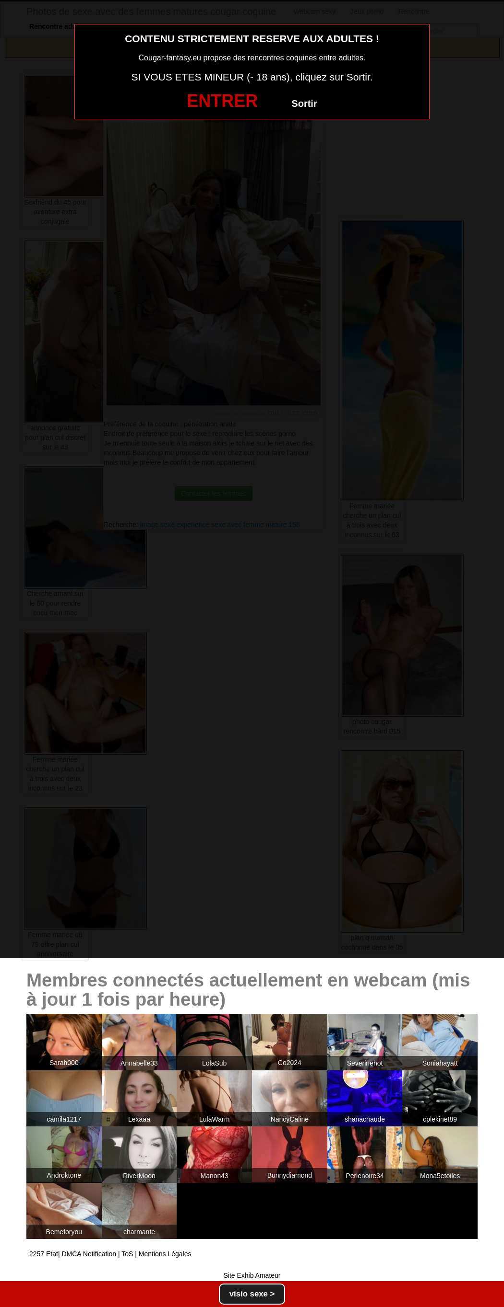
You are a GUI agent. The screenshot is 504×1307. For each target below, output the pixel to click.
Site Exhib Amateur (251, 1275)
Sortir (304, 103)
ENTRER (222, 101)
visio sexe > (252, 1293)
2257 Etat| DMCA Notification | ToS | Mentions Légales (110, 1254)
